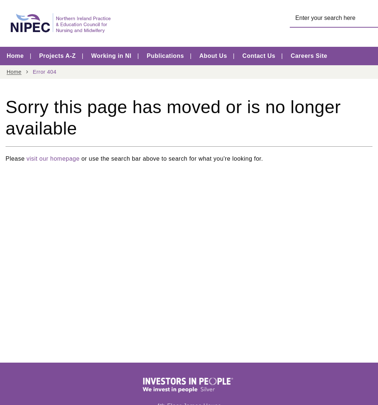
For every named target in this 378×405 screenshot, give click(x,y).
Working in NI (111, 56)
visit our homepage (53, 159)
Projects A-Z (57, 56)
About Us (213, 56)
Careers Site (309, 56)
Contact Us (259, 56)
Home (15, 56)
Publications (165, 56)
